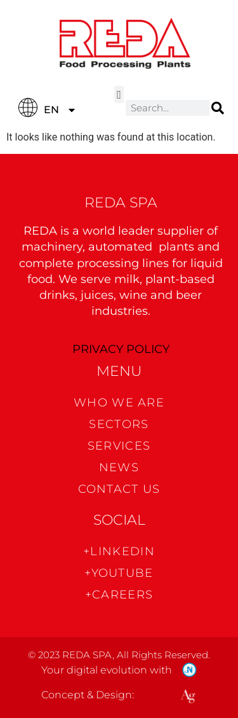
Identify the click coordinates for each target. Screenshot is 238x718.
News (119, 467)
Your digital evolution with (106, 670)
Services (119, 446)
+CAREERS (119, 595)
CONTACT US (119, 489)
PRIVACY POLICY (120, 349)
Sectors (119, 424)
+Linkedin (119, 551)
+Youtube (118, 573)
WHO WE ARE (119, 403)
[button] (119, 94)
